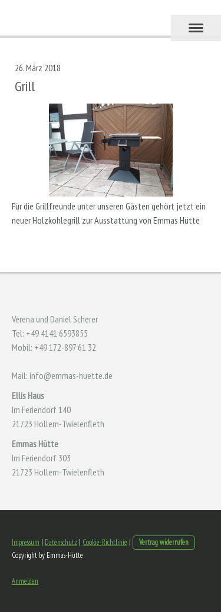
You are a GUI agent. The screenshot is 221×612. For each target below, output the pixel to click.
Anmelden (25, 581)
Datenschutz (61, 542)
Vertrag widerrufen (164, 542)
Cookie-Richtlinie (105, 542)
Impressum (25, 542)
